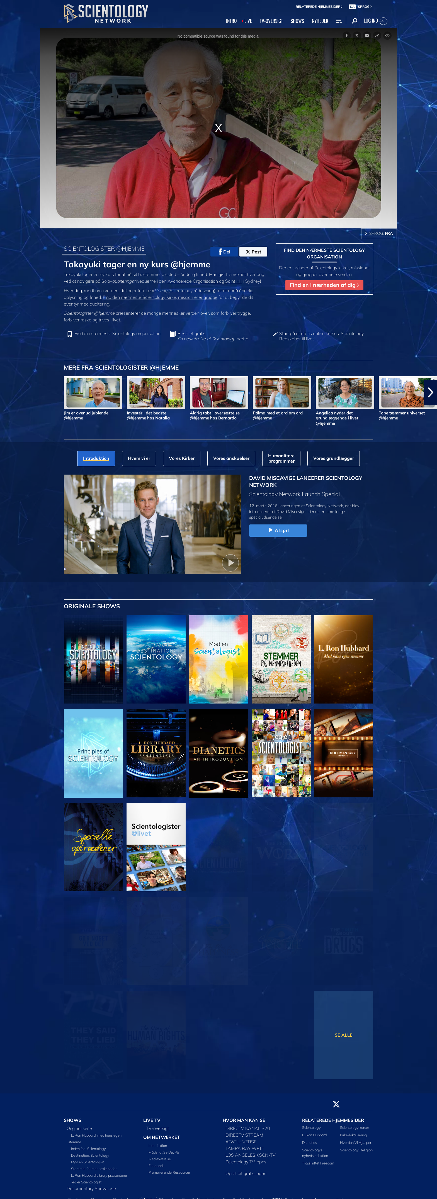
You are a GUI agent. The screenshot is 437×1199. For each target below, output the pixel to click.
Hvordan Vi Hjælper (355, 1142)
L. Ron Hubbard (314, 1135)
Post (253, 252)
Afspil (278, 530)
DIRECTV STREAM (244, 1135)
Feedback (156, 1165)
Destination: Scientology (90, 1155)
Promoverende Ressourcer (169, 1172)
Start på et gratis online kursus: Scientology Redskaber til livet (321, 336)
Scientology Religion (356, 1150)
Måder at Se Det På (164, 1152)
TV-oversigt (157, 1128)
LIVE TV (152, 1120)
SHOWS (297, 20)
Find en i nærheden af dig (324, 285)
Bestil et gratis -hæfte (213, 336)
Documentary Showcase (91, 1188)
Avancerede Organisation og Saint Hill (204, 281)
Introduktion (158, 1145)
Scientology (311, 1127)
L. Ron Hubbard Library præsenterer (99, 1175)
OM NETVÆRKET (161, 1137)
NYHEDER (320, 20)
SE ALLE (344, 1035)
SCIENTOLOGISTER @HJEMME (104, 248)
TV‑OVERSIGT (271, 20)
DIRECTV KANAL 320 (247, 1128)
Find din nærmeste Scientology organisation (117, 333)
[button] (430, 392)
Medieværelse (160, 1159)
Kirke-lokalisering (353, 1135)
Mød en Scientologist (87, 1162)
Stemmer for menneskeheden (94, 1168)
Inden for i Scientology (88, 1148)
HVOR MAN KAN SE (244, 1120)
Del (224, 251)
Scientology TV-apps (245, 1161)
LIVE (248, 20)
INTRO (231, 20)
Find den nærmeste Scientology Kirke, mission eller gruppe (160, 297)
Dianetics (309, 1142)
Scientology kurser (354, 1127)
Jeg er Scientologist (86, 1182)
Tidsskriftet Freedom (318, 1163)
